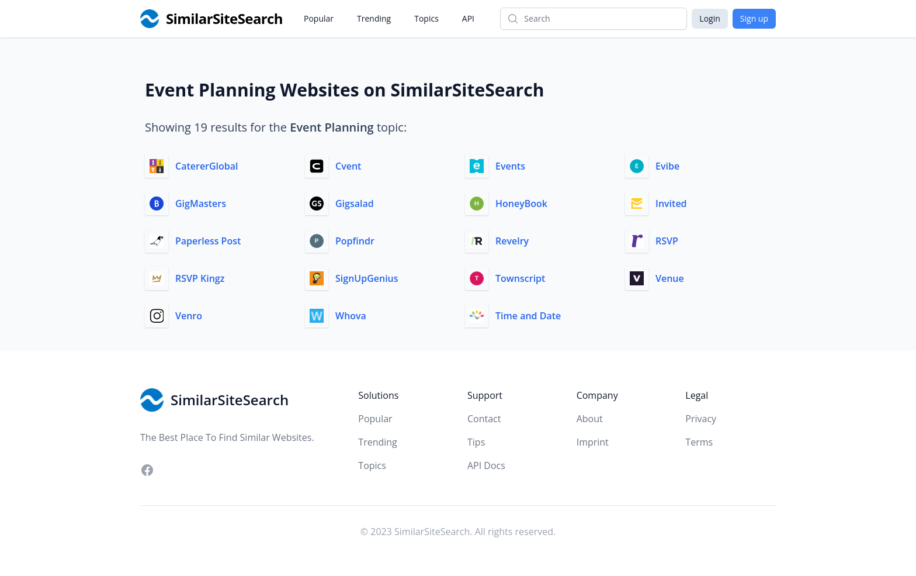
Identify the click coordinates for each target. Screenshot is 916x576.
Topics (426, 18)
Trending (374, 18)
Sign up (754, 18)
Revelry (512, 240)
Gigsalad (354, 203)
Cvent (348, 166)
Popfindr (354, 240)
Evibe (667, 166)
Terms (699, 442)
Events (510, 166)
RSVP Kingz (199, 278)
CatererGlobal (206, 166)
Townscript (520, 278)
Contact (484, 418)
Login (709, 18)
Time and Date (528, 315)
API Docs (486, 465)
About (590, 418)
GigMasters (200, 203)
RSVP (666, 240)
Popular (319, 18)
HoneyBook (521, 203)
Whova (350, 315)
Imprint (593, 442)
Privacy (700, 418)
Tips (476, 442)
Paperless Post (208, 240)
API (468, 18)
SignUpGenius (366, 278)
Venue (669, 278)
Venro (188, 315)
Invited (671, 203)
